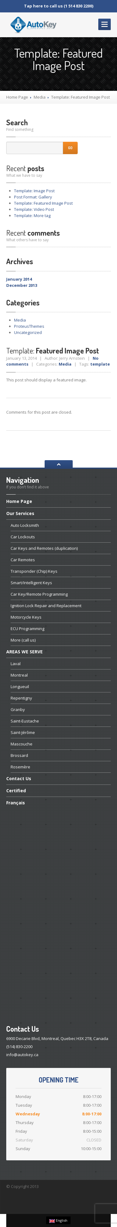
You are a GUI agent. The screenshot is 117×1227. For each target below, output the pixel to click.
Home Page (17, 97)
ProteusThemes (29, 326)
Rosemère (20, 767)
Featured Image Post (43, 203)
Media (40, 97)
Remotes (23, 559)
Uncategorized (28, 332)
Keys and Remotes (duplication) (44, 548)
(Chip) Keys (34, 571)
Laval (16, 663)
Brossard (19, 755)
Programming (27, 628)
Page (19, 501)
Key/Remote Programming (39, 594)
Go (70, 147)
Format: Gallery (33, 197)
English (58, 1220)
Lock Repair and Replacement (46, 605)
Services (20, 513)
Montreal (19, 675)
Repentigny (21, 698)
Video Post (34, 209)
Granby (18, 709)
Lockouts (23, 537)
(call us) (23, 640)
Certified (16, 791)
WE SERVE (24, 652)
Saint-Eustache (25, 721)
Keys (31, 582)
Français (15, 803)
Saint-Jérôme (23, 732)
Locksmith (25, 525)
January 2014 (19, 279)
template (100, 364)
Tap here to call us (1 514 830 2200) (58, 6)
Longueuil (20, 686)
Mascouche (21, 744)
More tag (32, 215)
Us (18, 778)
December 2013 (21, 285)
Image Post (34, 190)
